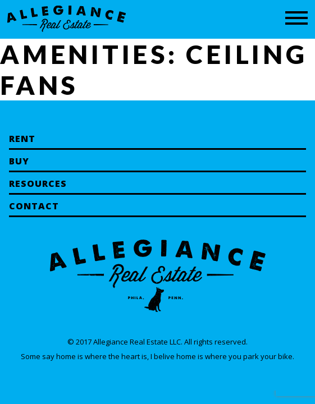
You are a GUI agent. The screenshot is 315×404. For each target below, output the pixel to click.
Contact (34, 206)
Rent (22, 138)
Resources (38, 183)
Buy (19, 161)
